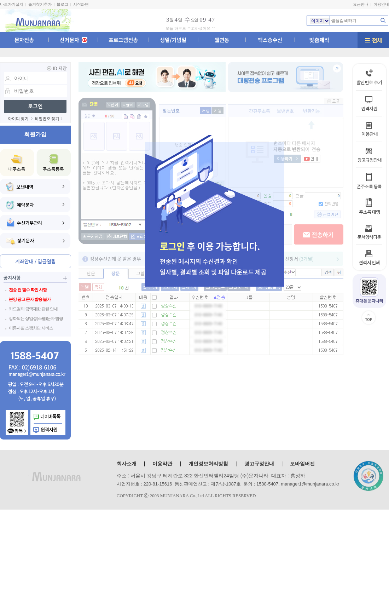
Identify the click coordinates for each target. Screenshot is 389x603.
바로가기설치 (11, 4)
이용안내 (381, 4)
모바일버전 (302, 463)
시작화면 (81, 4)
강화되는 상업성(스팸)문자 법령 (36, 318)
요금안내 (360, 4)
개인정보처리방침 (208, 463)
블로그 (62, 4)
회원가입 (35, 134)
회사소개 (127, 463)
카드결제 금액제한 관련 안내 (33, 308)
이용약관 (162, 463)
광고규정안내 (259, 463)
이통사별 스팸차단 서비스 (31, 328)
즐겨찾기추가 (40, 4)
